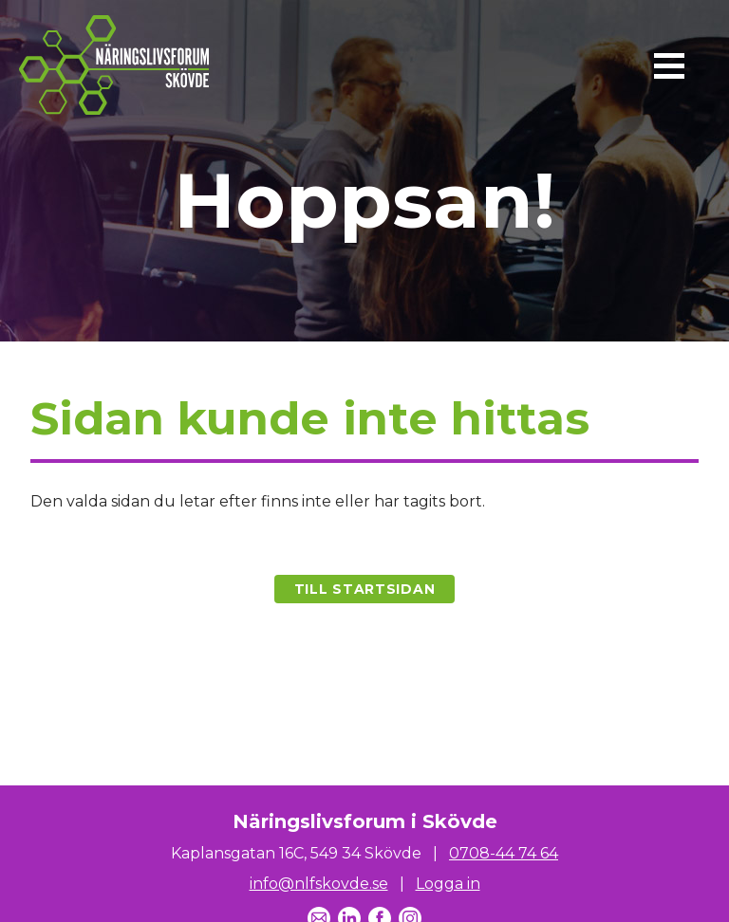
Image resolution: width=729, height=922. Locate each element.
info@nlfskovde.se (319, 884)
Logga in (448, 884)
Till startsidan (365, 589)
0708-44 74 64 (503, 853)
